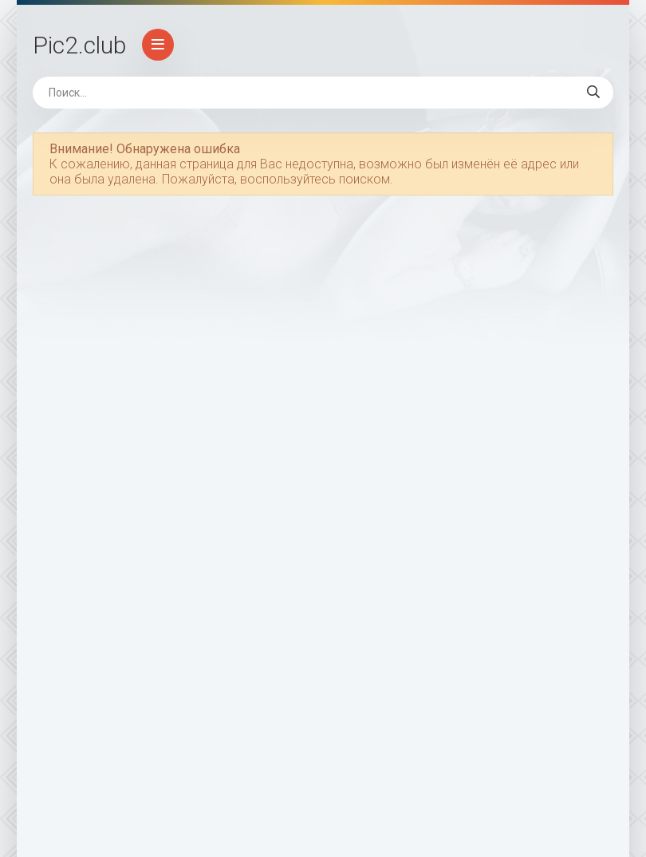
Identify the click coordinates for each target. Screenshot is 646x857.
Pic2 (79, 45)
